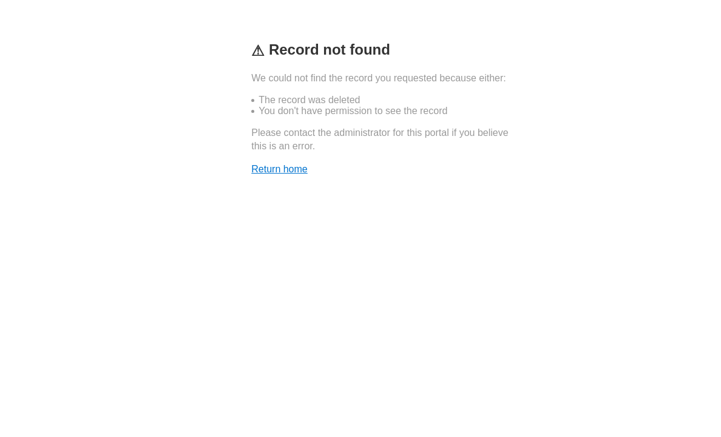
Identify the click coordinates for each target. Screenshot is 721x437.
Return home (279, 169)
